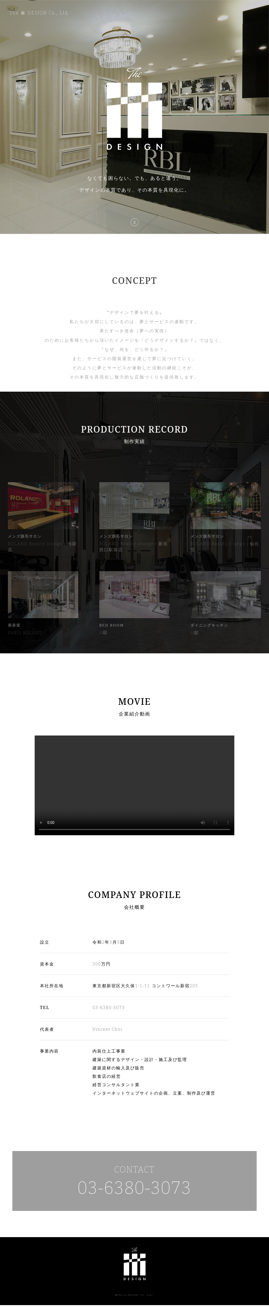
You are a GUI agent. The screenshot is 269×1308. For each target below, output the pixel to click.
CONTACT (134, 1182)
